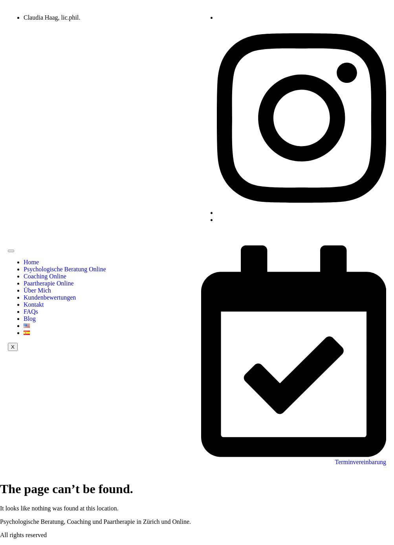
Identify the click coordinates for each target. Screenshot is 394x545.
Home (31, 262)
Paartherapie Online (49, 283)
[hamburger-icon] (11, 251)
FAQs (31, 311)
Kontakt (34, 304)
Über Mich (37, 290)
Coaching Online (45, 276)
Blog (30, 318)
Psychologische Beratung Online (65, 269)
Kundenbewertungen (50, 297)
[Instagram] (302, 212)
